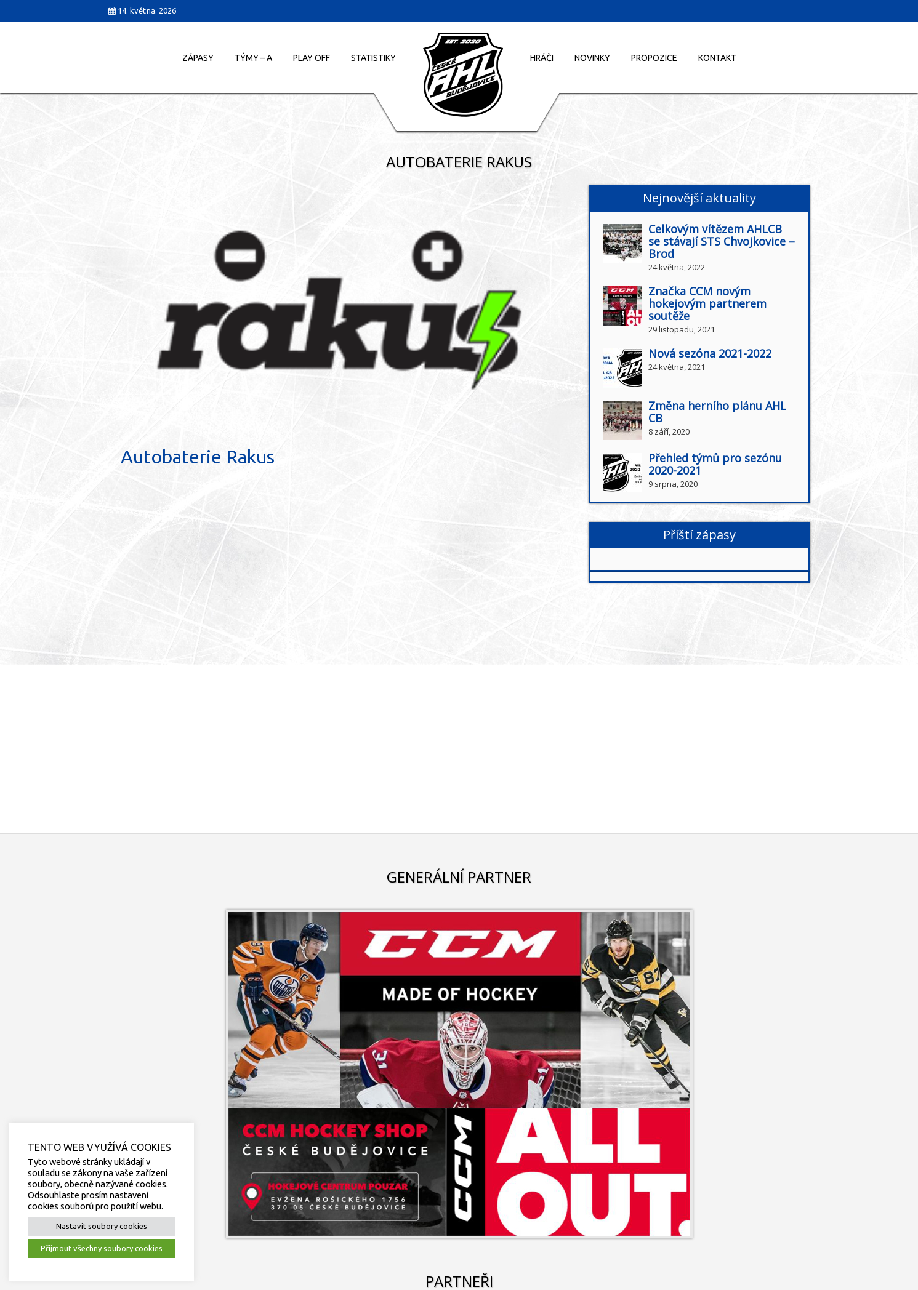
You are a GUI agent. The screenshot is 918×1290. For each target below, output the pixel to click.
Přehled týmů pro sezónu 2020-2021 (715, 464)
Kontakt (717, 58)
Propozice (654, 58)
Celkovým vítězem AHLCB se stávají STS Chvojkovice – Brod (721, 241)
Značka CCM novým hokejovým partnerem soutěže (707, 303)
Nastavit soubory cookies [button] (101, 1226)
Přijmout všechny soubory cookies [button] (102, 1248)
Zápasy (198, 58)
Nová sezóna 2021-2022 (709, 353)
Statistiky (373, 58)
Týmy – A (253, 58)
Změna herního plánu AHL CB (717, 411)
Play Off (311, 58)
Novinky (592, 58)
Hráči (542, 58)
